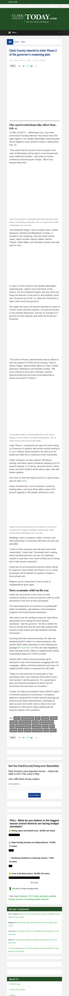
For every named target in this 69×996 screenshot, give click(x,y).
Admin (43, 992)
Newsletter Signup (15, 932)
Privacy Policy (52, 992)
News (23, 42)
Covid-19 (17, 666)
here (24, 428)
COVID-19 (42, 60)
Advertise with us (15, 954)
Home (16, 42)
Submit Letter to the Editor (17, 938)
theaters (35, 670)
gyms (12, 674)
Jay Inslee (27, 678)
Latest (46, 678)
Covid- (37, 666)
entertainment (36, 674)
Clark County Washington (23, 674)
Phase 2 (45, 674)
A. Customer (12, 896)
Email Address (13, 732)
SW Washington (37, 678)
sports (20, 678)
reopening (13, 678)
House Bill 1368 (27, 595)
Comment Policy (15, 960)
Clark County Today (25, 670)
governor (53, 678)
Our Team (13, 949)
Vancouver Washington (46, 670)
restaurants (14, 670)
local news (53, 666)
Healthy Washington (27, 666)
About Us (12, 943)
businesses (45, 666)
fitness (52, 674)
